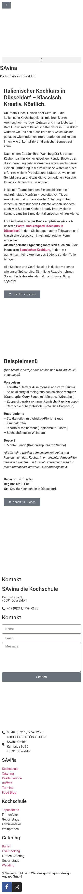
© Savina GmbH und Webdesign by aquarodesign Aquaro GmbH (36, 874)
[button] (41, 60)
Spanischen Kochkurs (35, 250)
